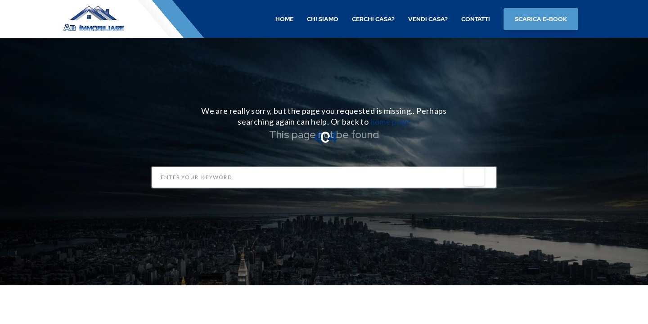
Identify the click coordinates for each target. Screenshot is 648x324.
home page (390, 121)
